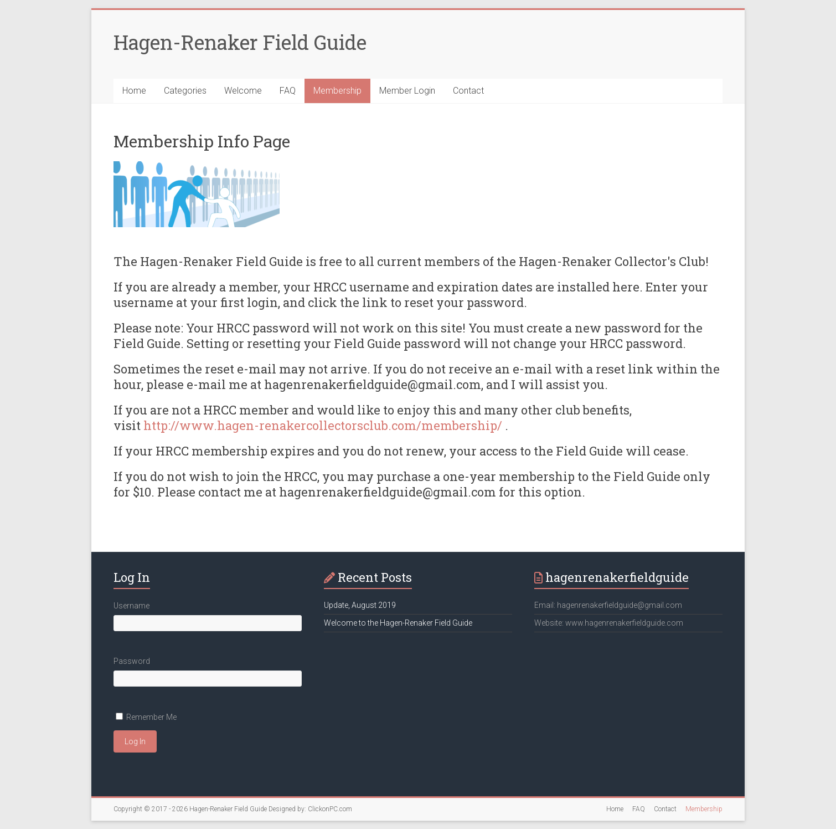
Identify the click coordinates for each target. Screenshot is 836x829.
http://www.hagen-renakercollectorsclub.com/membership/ (322, 425)
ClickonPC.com (330, 809)
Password (131, 661)
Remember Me (151, 717)
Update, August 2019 (360, 605)
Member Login (407, 90)
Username (131, 605)
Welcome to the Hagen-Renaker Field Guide (398, 622)
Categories (185, 90)
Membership (337, 90)
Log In (135, 741)
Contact (468, 90)
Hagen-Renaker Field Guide (240, 42)
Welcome (243, 90)
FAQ (288, 90)
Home (134, 90)
